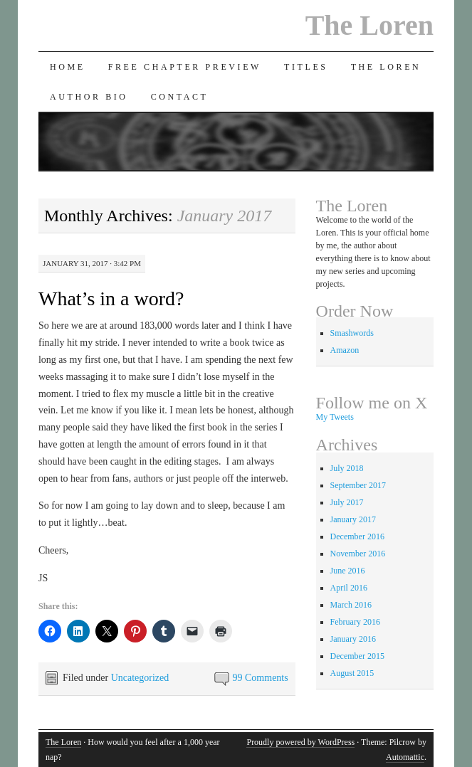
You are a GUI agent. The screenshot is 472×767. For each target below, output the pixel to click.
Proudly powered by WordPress (300, 742)
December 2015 (357, 656)
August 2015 (352, 673)
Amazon (345, 350)
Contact (180, 97)
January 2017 (353, 519)
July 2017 (347, 502)
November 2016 (358, 554)
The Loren (369, 25)
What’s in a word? (111, 298)
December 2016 (357, 536)
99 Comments (260, 677)
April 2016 (348, 588)
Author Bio (89, 97)
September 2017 (358, 485)
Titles (306, 67)
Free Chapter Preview (184, 67)
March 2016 (351, 605)
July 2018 (347, 468)
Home (67, 67)
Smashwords (352, 333)
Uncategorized (140, 677)
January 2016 (353, 639)
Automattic (405, 757)
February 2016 (355, 622)
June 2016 (347, 571)
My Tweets (335, 417)
